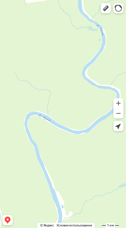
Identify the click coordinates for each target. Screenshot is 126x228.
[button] (106, 8)
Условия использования (74, 225)
